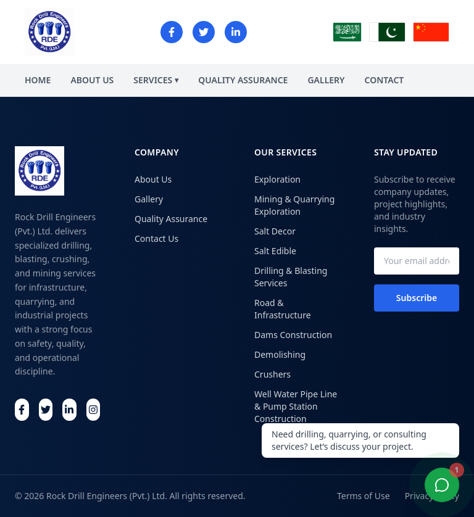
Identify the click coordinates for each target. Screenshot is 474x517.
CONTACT (384, 80)
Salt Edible (275, 251)
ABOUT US (92, 80)
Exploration (277, 179)
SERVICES (155, 80)
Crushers (272, 374)
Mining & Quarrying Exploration (294, 205)
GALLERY (325, 80)
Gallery (149, 199)
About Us (153, 179)
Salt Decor (275, 231)
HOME (38, 80)
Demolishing (280, 354)
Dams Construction (293, 335)
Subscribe (416, 298)
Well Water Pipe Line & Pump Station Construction (295, 406)
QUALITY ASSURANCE (243, 80)
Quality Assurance (171, 219)
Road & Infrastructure (282, 309)
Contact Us (156, 238)
